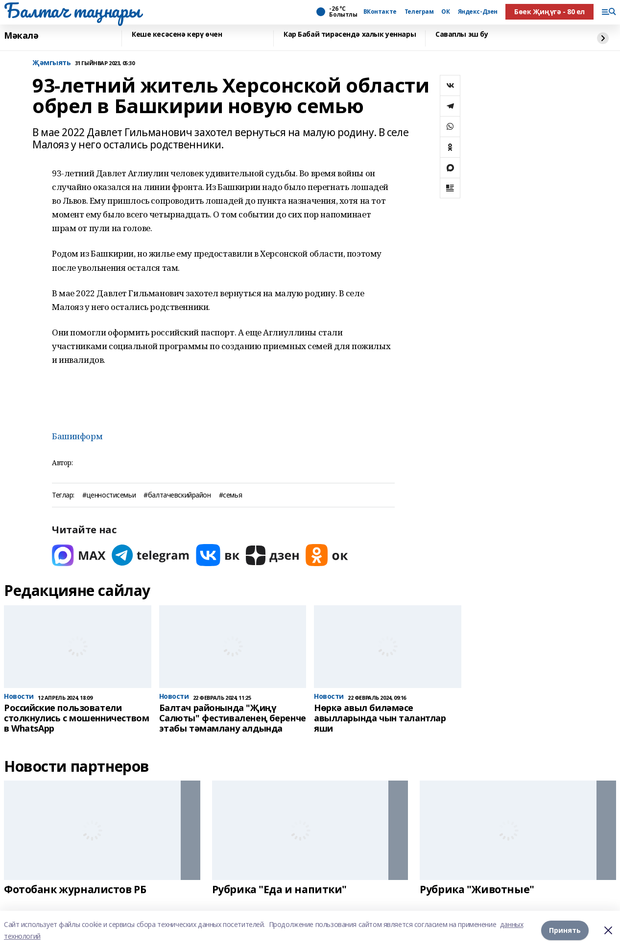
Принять (565, 930)
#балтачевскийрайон (177, 495)
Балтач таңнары (72, 10)
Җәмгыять (51, 63)
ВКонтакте (380, 12)
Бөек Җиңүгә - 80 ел (549, 11)
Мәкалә (21, 35)
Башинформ (77, 436)
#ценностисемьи (109, 495)
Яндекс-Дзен (478, 12)
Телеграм (419, 12)
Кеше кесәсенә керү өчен (177, 34)
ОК (445, 12)
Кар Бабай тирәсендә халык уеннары (350, 34)
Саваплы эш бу (461, 34)
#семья (230, 495)
